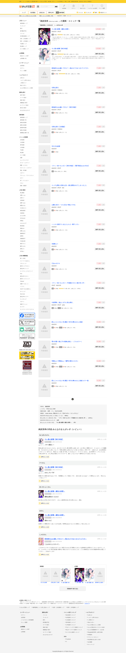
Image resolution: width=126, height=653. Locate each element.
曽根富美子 (22, 233)
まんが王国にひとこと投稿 (26, 88)
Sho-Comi (22, 294)
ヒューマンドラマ (24, 160)
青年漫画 (22, 145)
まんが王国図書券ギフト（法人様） (96, 629)
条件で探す (22, 95)
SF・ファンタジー (24, 180)
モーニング (22, 291)
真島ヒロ (22, 248)
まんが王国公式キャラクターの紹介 (96, 627)
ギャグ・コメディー (25, 162)
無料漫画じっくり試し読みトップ (40, 607)
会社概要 (89, 642)
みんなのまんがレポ (25, 110)
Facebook (68, 639)
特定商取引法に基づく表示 (94, 639)
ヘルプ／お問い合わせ (25, 80)
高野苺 (21, 236)
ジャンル (79, 12)
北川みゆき (22, 218)
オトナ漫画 (22, 155)
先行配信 (32, 12)
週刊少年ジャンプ (24, 268)
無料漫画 (60, 12)
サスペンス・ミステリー (26, 167)
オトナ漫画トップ (24, 48)
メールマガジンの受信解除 (27, 620)
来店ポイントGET (24, 56)
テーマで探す (23, 97)
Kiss (21, 273)
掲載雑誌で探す (23, 102)
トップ (24, 12)
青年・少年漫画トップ (25, 41)
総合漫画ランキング (70, 615)
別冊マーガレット (24, 283)
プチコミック (23, 263)
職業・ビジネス (23, 165)
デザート (22, 301)
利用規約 (89, 634)
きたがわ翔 (22, 215)
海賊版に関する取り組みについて (27, 349)
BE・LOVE (22, 258)
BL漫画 (22, 152)
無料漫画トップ (23, 23)
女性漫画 (22, 139)
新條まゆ (22, 228)
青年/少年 (51, 12)
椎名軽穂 (22, 225)
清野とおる (22, 231)
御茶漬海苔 (22, 210)
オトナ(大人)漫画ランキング (72, 632)
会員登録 (22, 65)
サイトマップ (90, 644)
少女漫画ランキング (70, 620)
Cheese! (22, 281)
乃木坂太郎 (22, 241)
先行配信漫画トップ (25, 36)
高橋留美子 (22, 238)
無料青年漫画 (23, 127)
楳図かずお (22, 205)
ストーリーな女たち (25, 261)
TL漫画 (21, 150)
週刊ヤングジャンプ (25, 278)
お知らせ (22, 77)
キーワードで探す (24, 105)
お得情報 (23, 631)
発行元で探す (23, 107)
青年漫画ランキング (70, 622)
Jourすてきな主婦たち (25, 289)
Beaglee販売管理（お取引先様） (95, 632)
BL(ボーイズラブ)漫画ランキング (73, 629)
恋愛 (21, 157)
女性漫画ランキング (70, 617)
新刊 (94, 12)
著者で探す (22, 100)
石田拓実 (22, 200)
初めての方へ (23, 85)
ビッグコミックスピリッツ (26, 271)
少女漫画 (22, 142)
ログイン (22, 68)
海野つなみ (22, 203)
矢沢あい (22, 251)
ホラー (21, 178)
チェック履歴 (23, 70)
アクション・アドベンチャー (27, 175)
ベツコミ (22, 286)
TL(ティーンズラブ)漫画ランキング (74, 627)
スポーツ (22, 173)
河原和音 (22, 213)
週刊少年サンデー (24, 296)
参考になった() (45, 456)
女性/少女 (42, 12)
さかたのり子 (23, 223)
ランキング (87, 12)
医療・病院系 (23, 185)
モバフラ (22, 306)
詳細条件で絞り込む (72, 588)
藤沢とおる (22, 246)
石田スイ (22, 197)
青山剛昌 (22, 192)
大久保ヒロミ (23, 208)
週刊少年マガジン (24, 276)
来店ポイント (102, 12)
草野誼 (21, 220)
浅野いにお (22, 195)
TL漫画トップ (23, 43)
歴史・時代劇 (23, 170)
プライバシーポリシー (92, 637)
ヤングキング (23, 299)
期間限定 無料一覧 (24, 132)
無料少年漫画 (23, 130)
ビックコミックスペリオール (27, 309)
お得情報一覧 (23, 58)
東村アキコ (22, 243)
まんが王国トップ (24, 607)
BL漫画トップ (23, 46)
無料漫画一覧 (23, 120)
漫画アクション (23, 304)
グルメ (21, 183)
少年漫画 (22, 147)
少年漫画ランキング (70, 624)
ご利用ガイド (23, 82)
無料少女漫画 (23, 125)
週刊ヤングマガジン (25, 266)
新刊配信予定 (23, 31)
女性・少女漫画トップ (25, 38)
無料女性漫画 (23, 122)
